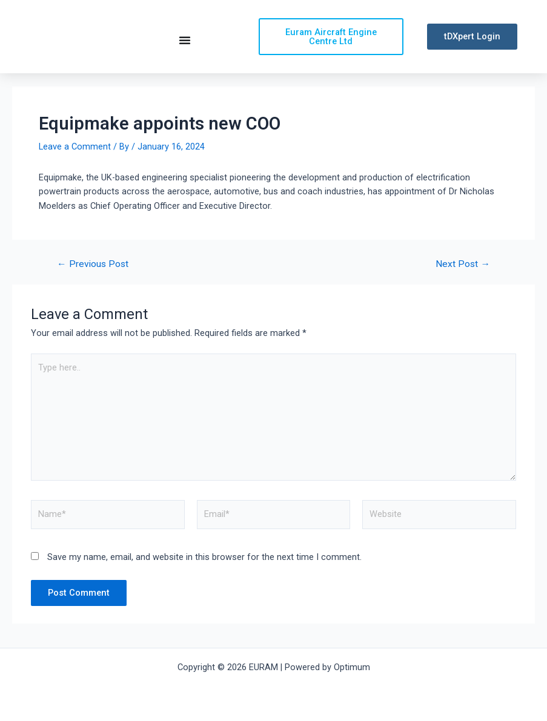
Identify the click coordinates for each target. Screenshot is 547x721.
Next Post (463, 276)
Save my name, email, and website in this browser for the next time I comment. (204, 568)
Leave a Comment (75, 157)
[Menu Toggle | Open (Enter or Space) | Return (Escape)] (185, 45)
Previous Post (92, 276)
